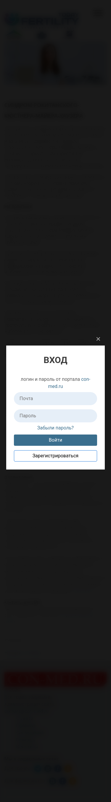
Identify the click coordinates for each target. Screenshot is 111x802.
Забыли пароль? (55, 428)
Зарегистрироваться (55, 456)
